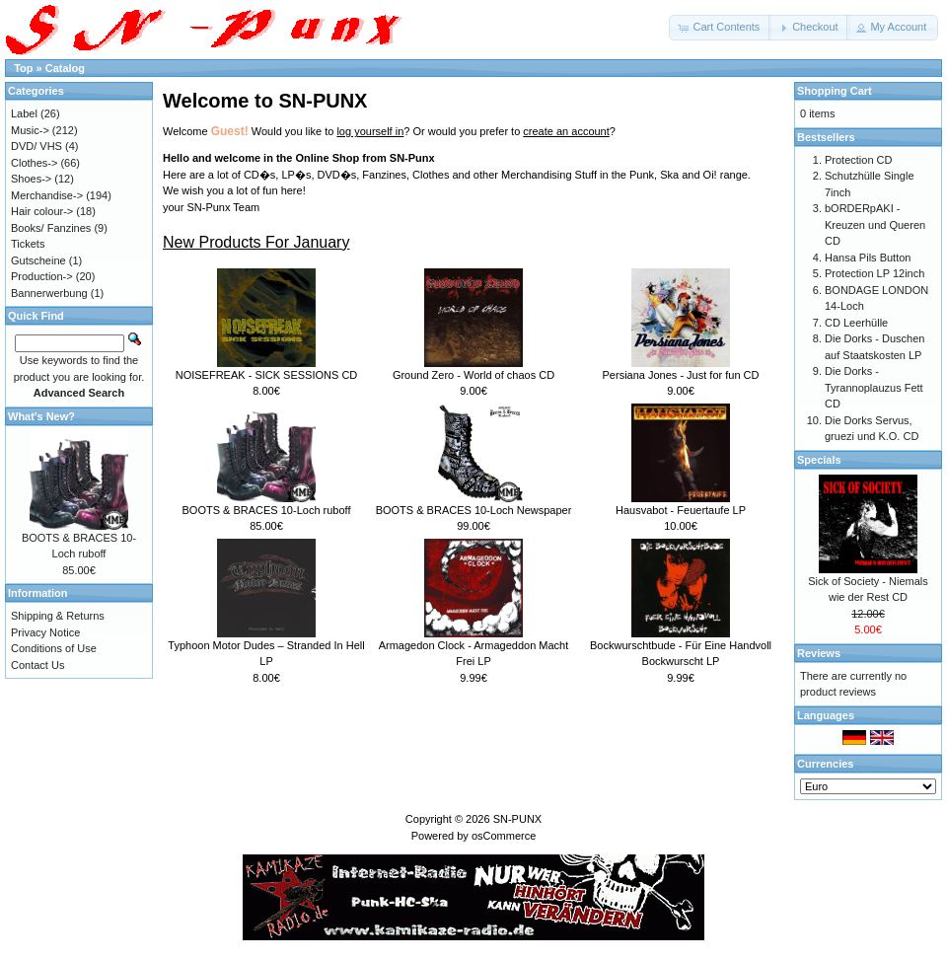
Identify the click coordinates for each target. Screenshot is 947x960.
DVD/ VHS (36, 146)
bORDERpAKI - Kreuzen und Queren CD (875, 224)
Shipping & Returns (58, 616)
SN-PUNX (518, 819)
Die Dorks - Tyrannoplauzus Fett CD (874, 387)
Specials (819, 460)
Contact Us (37, 665)
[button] (720, 27)
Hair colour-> (42, 211)
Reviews (818, 653)
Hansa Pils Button (868, 257)
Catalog (65, 68)
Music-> (30, 130)
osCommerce (504, 836)
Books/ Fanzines (51, 228)
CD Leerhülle (856, 323)
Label (24, 113)
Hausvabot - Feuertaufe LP (681, 510)
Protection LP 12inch (874, 273)
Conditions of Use (54, 648)
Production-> (42, 276)
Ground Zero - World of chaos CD (473, 375)
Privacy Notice (45, 632)
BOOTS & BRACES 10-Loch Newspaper (474, 510)
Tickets (27, 244)
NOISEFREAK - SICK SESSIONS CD (267, 375)
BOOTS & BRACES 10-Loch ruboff (266, 510)
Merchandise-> (47, 195)
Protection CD (858, 160)
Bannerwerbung (49, 293)
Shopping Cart (834, 91)
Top (23, 68)
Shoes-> (31, 179)
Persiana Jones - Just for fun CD (681, 375)
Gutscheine (38, 260)
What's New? (41, 416)
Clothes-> (34, 163)
